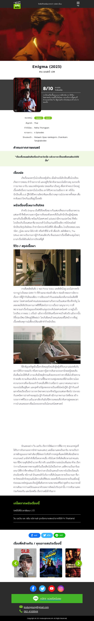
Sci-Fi (48, 118)
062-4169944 (31, 611)
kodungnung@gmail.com (36, 607)
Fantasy (38, 118)
